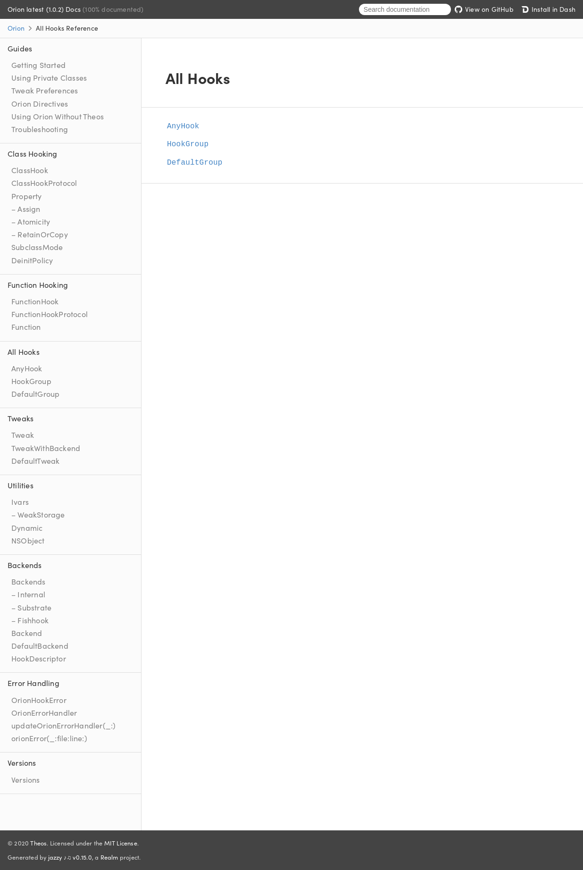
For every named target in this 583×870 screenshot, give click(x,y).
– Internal (28, 594)
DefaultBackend (39, 645)
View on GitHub (484, 9)
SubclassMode (37, 247)
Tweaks (20, 418)
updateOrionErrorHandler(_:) (63, 725)
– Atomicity (30, 221)
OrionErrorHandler (44, 712)
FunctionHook (34, 301)
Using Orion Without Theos (57, 116)
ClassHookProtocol (44, 182)
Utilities (20, 485)
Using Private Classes (49, 77)
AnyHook (26, 368)
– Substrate (31, 607)
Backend (26, 632)
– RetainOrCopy (39, 234)
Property (26, 196)
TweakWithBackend (45, 448)
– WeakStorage (38, 514)
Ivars (20, 501)
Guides (20, 48)
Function (26, 326)
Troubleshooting (39, 129)
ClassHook (29, 170)
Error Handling (33, 683)
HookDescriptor (38, 658)
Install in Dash (548, 9)
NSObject (28, 540)
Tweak (22, 434)
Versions (22, 762)
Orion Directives (39, 103)
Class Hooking (33, 153)
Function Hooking (38, 284)
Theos (38, 842)
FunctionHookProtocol (49, 314)
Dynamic (26, 527)
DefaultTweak (35, 460)
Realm (109, 857)
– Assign (26, 208)
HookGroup (31, 381)
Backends (25, 565)
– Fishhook (30, 620)
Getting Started (38, 64)
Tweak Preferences (44, 90)
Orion (16, 28)
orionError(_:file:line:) (49, 738)
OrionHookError (39, 699)
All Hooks (24, 351)
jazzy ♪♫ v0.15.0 (70, 857)
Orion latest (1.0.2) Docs (45, 9)
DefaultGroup (35, 393)
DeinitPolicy (32, 260)
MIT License (120, 842)
